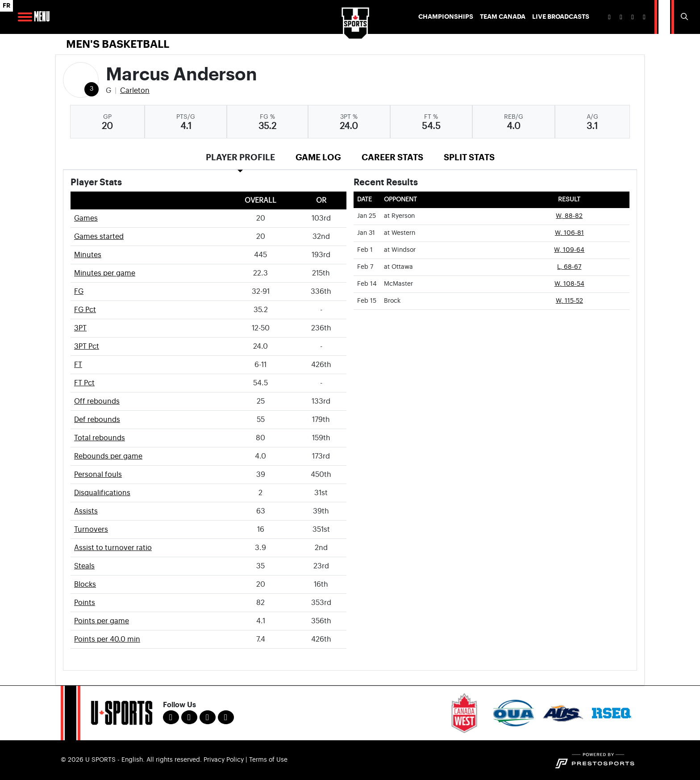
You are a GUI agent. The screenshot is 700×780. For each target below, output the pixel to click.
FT (78, 364)
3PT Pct (86, 346)
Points (84, 602)
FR (6, 5)
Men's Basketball (117, 44)
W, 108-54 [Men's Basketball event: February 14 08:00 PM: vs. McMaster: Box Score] (569, 284)
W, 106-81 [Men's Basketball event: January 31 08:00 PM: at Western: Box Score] (569, 233)
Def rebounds (97, 419)
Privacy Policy (224, 760)
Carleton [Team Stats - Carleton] (135, 90)
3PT (80, 328)
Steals (84, 566)
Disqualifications (102, 492)
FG (78, 291)
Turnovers (91, 529)
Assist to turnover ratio (113, 547)
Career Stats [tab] (392, 157)
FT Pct (84, 383)
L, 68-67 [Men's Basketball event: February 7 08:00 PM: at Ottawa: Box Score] (569, 267)
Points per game (101, 621)
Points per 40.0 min (107, 639)
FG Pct (85, 309)
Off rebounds (97, 401)
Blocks (85, 584)
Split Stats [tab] (469, 157)
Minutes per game (104, 273)
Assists (86, 511)
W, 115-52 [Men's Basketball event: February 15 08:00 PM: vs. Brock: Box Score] (569, 301)
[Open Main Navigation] (25, 17)
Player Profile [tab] (240, 157)
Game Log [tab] (318, 157)
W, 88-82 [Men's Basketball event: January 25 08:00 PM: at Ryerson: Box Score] (569, 216)
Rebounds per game (108, 456)
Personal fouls (98, 474)
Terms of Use (268, 760)
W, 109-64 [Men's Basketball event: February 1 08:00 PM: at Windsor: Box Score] (569, 250)
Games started (99, 236)
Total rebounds (99, 438)
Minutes (87, 255)
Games (86, 218)
